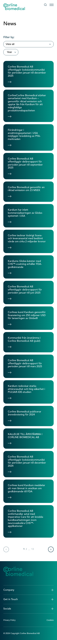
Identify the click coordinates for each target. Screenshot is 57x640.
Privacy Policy (9, 620)
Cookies (50, 620)
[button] (28, 590)
